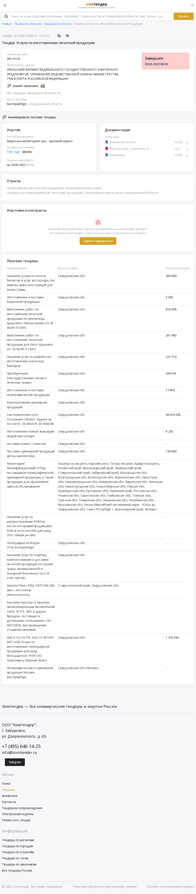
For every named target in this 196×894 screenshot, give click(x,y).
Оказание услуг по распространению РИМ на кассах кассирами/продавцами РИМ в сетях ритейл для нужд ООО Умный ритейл (29, 526)
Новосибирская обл (110, 487)
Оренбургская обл (71, 491)
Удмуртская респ (146, 464)
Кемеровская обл (111, 482)
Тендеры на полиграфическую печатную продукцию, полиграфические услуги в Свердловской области (82, 193)
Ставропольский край (74, 473)
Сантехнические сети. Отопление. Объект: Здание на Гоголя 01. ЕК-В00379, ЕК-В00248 (30, 419)
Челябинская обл (141, 500)
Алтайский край (69, 468)
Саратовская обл (92, 496)
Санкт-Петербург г (99, 509)
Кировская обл (136, 482)
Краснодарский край (98, 468)
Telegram (14, 762)
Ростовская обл (144, 491)
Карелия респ (98, 464)
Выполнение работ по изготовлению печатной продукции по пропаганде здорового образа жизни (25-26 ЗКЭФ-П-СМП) (30, 318)
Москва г (151, 509)
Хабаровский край (105, 473)
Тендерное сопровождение (22, 808)
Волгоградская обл (72, 477)
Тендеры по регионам (18, 840)
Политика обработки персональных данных (105, 887)
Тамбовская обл (118, 496)
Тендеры (8, 790)
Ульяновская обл (115, 500)
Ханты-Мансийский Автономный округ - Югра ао (119, 505)
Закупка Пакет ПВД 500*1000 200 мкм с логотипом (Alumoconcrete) (31, 590)
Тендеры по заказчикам (19, 864)
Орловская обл (97, 491)
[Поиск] (6, 17)
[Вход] (191, 5)
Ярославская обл (70, 505)
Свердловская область (45, 104)
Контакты (9, 802)
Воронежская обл (128, 477)
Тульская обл (67, 500)
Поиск (6, 784)
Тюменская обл (90, 500)
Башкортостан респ (72, 464)
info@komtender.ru (19, 752)
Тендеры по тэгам (15, 858)
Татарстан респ (121, 464)
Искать (183, 16)
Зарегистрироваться (98, 241)
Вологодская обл (100, 477)
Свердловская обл (71, 276)
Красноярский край (129, 509)
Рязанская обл (68, 496)
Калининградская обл (81, 482)
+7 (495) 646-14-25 (21, 746)
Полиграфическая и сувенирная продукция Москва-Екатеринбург (30, 672)
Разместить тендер (16, 820)
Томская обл (141, 496)
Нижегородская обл (80, 487)
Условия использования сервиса (170, 887)
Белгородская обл (133, 473)
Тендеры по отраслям (18, 852)
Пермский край (121, 491)
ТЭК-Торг (13, 152)
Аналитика (9, 796)
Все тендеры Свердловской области (33, 93)
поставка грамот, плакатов (26, 444)
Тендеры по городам (17, 846)
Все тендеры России (17, 871)
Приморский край (128, 468)
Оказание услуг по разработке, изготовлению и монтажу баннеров (29, 361)
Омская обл (135, 487)
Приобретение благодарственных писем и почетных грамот (27, 378)
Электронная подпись (18, 814)
